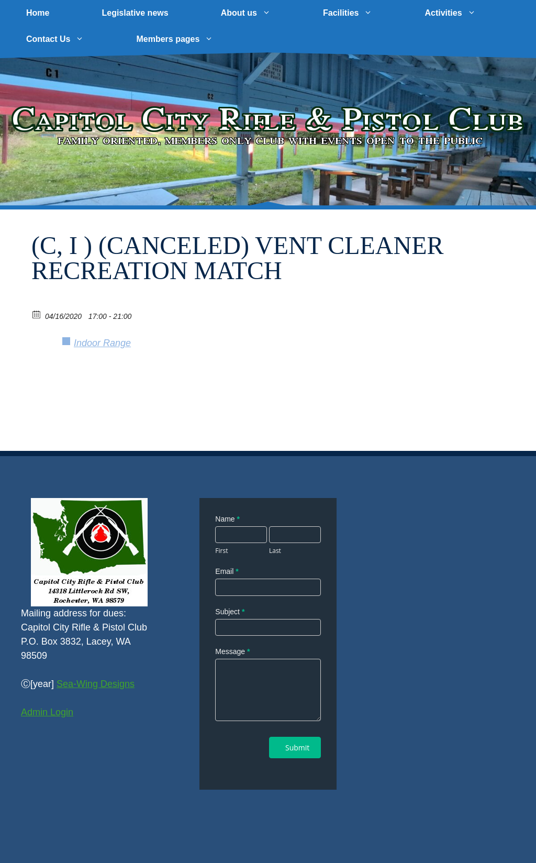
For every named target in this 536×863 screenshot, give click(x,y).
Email (226, 571)
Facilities (360, 13)
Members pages (187, 39)
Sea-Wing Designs (96, 684)
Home (37, 12)
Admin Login (47, 712)
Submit (297, 748)
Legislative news (135, 12)
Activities (463, 13)
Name (227, 519)
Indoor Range (102, 343)
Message (232, 651)
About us (259, 13)
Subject (229, 611)
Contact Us (68, 39)
